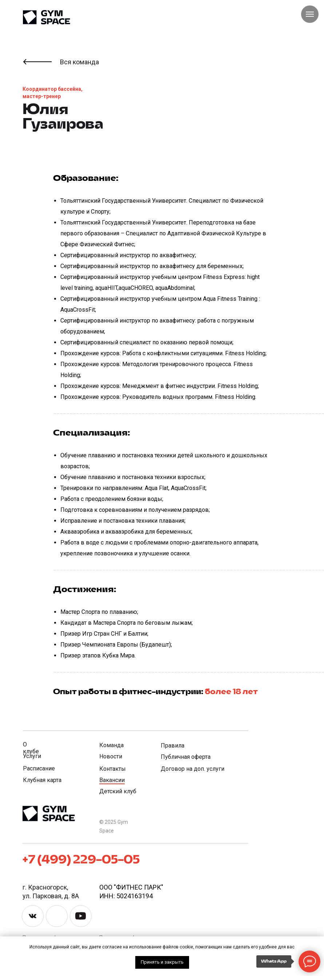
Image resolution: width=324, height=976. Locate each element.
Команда (111, 745)
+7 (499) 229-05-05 (81, 860)
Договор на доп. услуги (192, 768)
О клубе (31, 748)
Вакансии (112, 780)
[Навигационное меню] (310, 14)
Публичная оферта (186, 756)
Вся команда (79, 62)
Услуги (32, 756)
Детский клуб (117, 791)
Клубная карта (42, 780)
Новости (110, 756)
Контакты (112, 768)
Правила (172, 745)
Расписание (39, 768)
